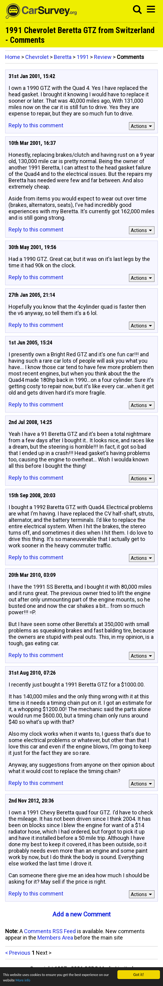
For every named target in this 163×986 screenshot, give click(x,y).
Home (12, 57)
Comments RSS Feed (50, 931)
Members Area (55, 937)
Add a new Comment (81, 914)
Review (103, 57)
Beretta (62, 57)
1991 (83, 57)
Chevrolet (37, 57)
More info (37, 980)
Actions (142, 126)
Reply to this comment (36, 125)
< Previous (17, 953)
